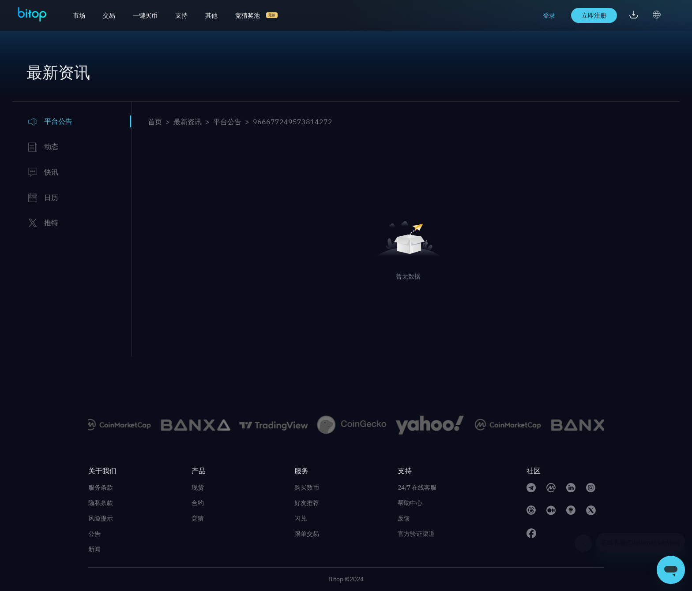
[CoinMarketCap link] (551, 489)
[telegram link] (531, 489)
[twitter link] (591, 512)
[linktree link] (570, 512)
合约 (198, 503)
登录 (549, 15)
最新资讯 (187, 121)
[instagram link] (590, 489)
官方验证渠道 (416, 534)
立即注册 (594, 15)
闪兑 (300, 518)
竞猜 (198, 518)
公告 (94, 534)
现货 (198, 487)
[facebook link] (531, 534)
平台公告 (227, 121)
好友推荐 (306, 503)
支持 (181, 15)
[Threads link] (531, 512)
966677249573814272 (292, 121)
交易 (109, 15)
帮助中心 (410, 503)
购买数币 (306, 487)
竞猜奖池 (247, 15)
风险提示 (100, 518)
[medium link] (551, 512)
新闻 (94, 549)
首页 (155, 121)
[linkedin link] (570, 489)
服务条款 (100, 487)
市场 (79, 15)
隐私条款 (100, 503)
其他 (211, 15)
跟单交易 (306, 534)
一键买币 (145, 15)
